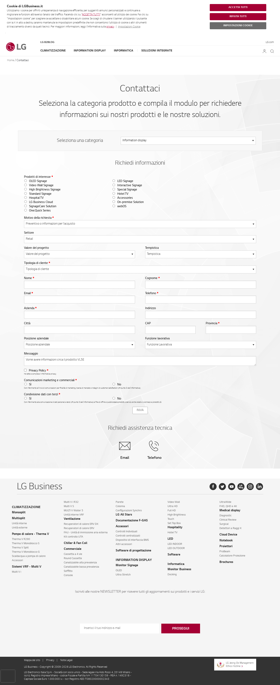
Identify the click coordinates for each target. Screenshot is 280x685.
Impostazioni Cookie (129, 26)
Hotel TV (122, 194)
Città (27, 323)
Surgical (224, 524)
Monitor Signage (127, 565)
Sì (30, 384)
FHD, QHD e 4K (228, 506)
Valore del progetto (36, 248)
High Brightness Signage (45, 189)
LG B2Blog (47, 42)
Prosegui (180, 628)
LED (170, 539)
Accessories (125, 198)
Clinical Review (227, 520)
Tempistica (152, 248)
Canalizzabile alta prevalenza (80, 562)
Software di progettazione (133, 550)
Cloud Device (228, 534)
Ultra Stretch (123, 574)
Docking (172, 574)
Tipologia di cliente (37, 263)
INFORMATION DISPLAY (134, 560)
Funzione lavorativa (157, 338)
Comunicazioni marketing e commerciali (50, 380)
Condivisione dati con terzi (42, 394)
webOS (121, 206)
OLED (119, 570)
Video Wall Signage (41, 185)
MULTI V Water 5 (73, 510)
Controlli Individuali (126, 531)
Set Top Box (174, 523)
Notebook (226, 540)
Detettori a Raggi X (230, 528)
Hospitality (175, 527)
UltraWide (225, 502)
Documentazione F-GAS (132, 520)
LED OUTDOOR (176, 548)
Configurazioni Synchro (129, 510)
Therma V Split (20, 547)
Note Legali (66, 660)
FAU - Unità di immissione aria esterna (86, 532)
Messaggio (31, 354)
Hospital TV (36, 198)
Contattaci (23, 60)
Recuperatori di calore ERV (79, 528)
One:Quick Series (40, 210)
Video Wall (174, 502)
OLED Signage (38, 181)
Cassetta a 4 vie (73, 554)
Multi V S (69, 506)
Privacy (50, 660)
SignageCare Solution (42, 206)
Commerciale (72, 549)
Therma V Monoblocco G (26, 552)
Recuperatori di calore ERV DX (81, 524)
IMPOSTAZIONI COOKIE (238, 25)
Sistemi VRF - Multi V (26, 567)
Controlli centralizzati (128, 535)
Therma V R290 (21, 539)
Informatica (123, 50)
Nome (29, 278)
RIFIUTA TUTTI (238, 16)
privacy (110, 26)
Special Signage (127, 189)
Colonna (120, 506)
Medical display (229, 510)
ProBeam (224, 551)
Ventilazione (72, 519)
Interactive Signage (129, 185)
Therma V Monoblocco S (25, 543)
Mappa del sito (32, 660)
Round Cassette (73, 558)
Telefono (151, 293)
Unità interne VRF (74, 514)
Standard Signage (40, 194)
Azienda (30, 308)
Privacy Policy (38, 370)
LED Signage (125, 181)
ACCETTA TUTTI (91, 14)
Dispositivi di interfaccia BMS (132, 540)
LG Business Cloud (41, 202)
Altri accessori (124, 544)
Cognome (152, 278)
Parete (120, 502)
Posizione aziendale (36, 338)
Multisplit (18, 518)
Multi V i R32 (71, 502)
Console (68, 575)
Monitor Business (179, 569)
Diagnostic (225, 515)
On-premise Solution (130, 202)
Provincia (212, 323)
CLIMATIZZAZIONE (26, 507)
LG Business (31, 667)
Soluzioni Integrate (156, 50)
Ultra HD (173, 506)
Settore (29, 233)
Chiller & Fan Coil (75, 543)
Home (10, 60)
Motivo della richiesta (39, 218)
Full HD (172, 510)
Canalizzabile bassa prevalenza (81, 567)
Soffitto (68, 571)
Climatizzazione (53, 50)
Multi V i (16, 572)
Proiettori (226, 546)
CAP (148, 323)
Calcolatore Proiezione (232, 555)
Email (28, 293)
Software (174, 554)
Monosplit (18, 512)
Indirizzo (150, 308)
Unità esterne (19, 527)
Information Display (90, 50)
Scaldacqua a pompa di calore (29, 556)
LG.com (270, 42)
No (119, 384)
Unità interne (19, 523)
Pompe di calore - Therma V (30, 534)
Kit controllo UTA (73, 536)
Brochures (226, 562)
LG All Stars (124, 515)
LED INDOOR (175, 544)
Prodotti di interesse (38, 177)
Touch (171, 519)
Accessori (17, 560)
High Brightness (177, 514)
